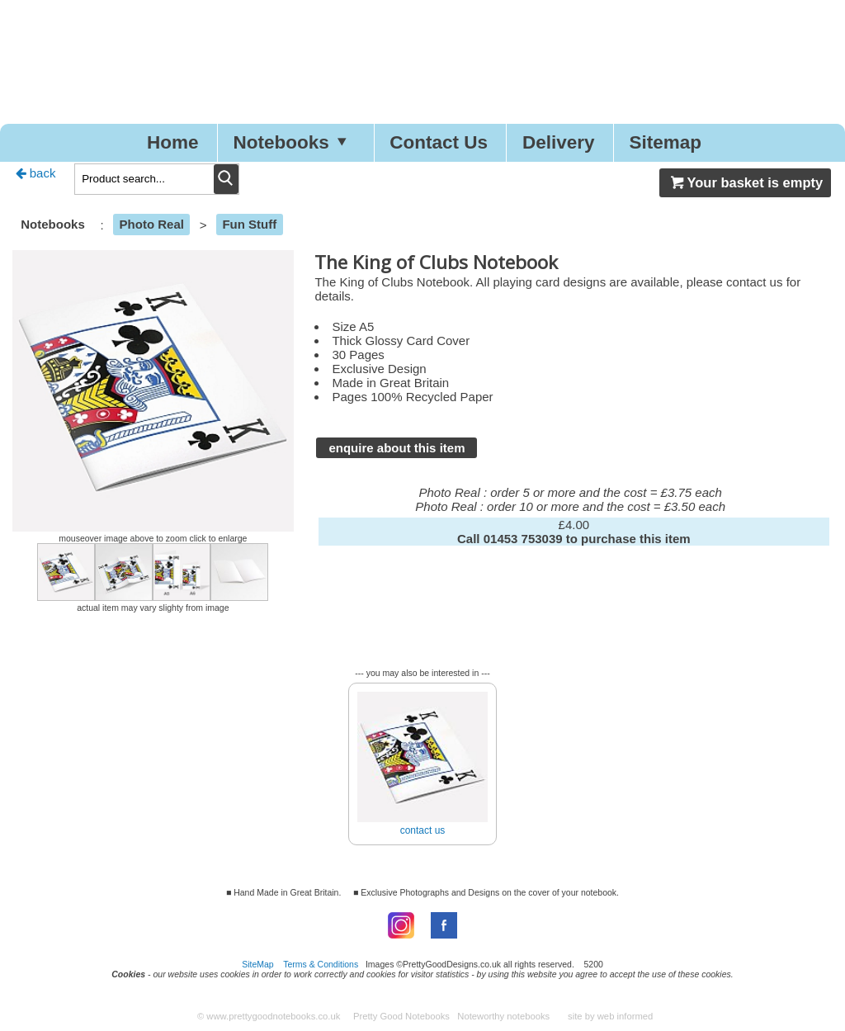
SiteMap (258, 964)
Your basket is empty (745, 182)
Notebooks (294, 142)
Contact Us (438, 142)
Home (173, 142)
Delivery (558, 142)
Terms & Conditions (320, 964)
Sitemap (666, 142)
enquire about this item (396, 448)
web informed (625, 1016)
